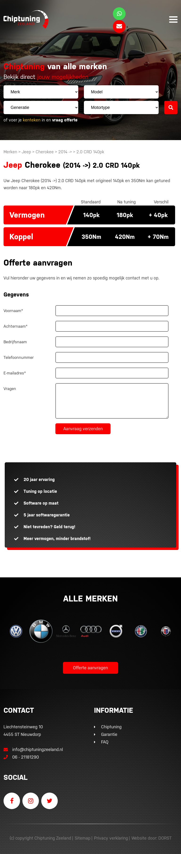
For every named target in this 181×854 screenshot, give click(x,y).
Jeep (26, 151)
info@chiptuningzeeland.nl (33, 749)
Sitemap (82, 838)
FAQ (104, 741)
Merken (10, 151)
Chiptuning (111, 726)
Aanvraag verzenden (83, 428)
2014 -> (65, 151)
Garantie (109, 734)
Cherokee (45, 151)
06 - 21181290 (21, 757)
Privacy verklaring (111, 838)
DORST (165, 838)
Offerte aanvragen (90, 667)
